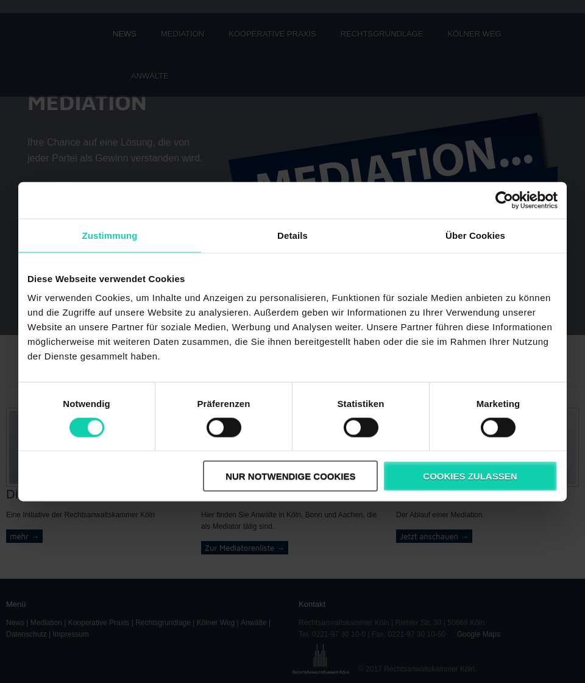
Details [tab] (292, 235)
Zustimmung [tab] (110, 235)
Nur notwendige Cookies (290, 476)
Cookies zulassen (470, 476)
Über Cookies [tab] (475, 235)
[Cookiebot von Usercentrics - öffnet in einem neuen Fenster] (504, 200)
